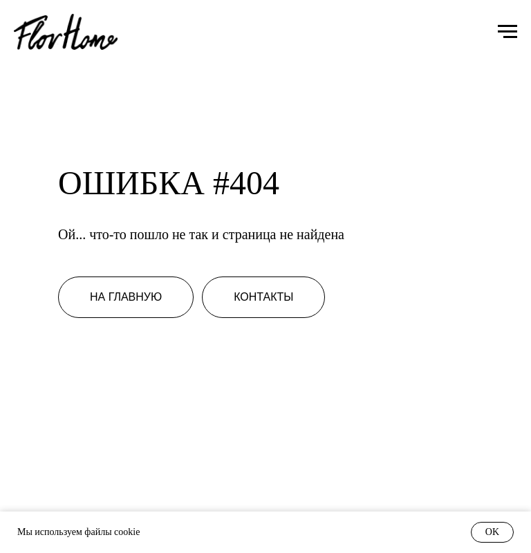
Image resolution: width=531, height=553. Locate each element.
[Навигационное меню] (507, 32)
